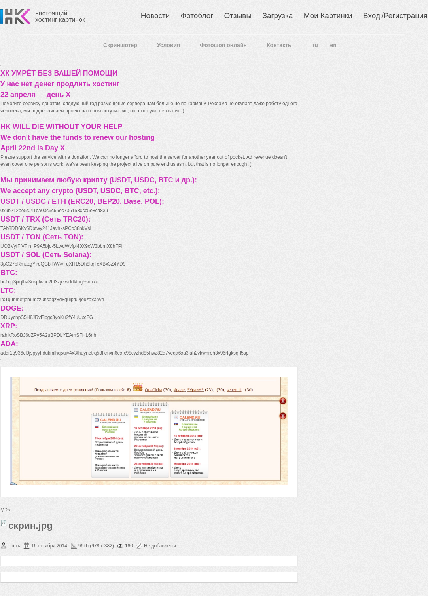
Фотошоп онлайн (223, 45)
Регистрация (406, 15)
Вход (371, 15)
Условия (168, 45)
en (333, 45)
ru (315, 45)
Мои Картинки (328, 15)
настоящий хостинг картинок (60, 16)
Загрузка (277, 15)
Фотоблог (197, 15)
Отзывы (238, 15)
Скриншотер (120, 45)
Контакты (280, 45)
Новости (155, 15)
